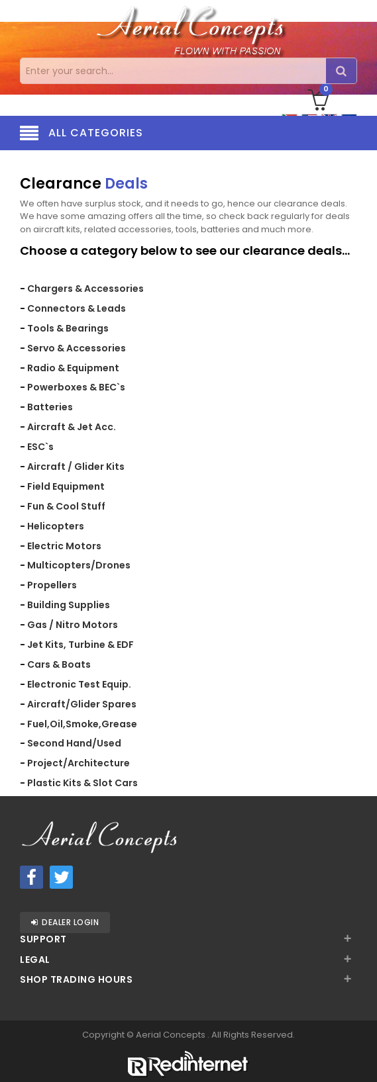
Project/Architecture (78, 763)
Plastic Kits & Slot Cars (82, 782)
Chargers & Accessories (85, 288)
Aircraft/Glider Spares (81, 704)
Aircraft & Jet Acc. (71, 426)
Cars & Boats (59, 664)
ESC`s (40, 446)
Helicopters (55, 526)
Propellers (52, 585)
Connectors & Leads (76, 308)
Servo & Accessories (76, 348)
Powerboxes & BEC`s (76, 387)
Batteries (50, 407)
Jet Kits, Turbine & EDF (80, 644)
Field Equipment (66, 486)
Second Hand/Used (74, 743)
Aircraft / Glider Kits (76, 466)
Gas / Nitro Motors (72, 624)
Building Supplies (68, 604)
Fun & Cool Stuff (66, 506)
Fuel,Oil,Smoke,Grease (82, 724)
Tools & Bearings (68, 328)
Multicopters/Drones (79, 565)
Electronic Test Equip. (79, 684)
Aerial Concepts (171, 1034)
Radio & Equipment (73, 368)
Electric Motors (64, 546)
